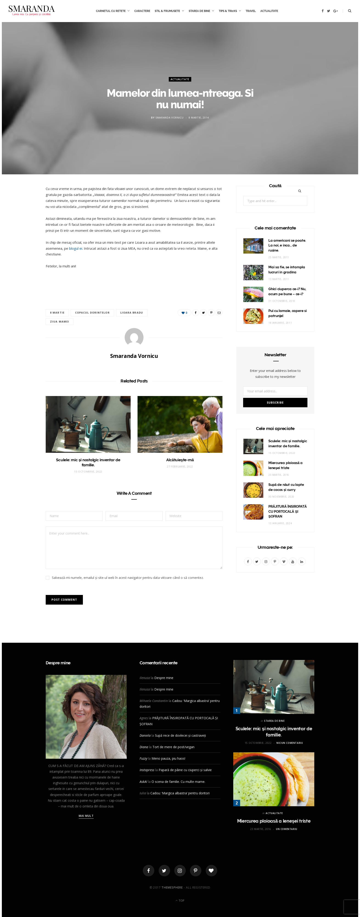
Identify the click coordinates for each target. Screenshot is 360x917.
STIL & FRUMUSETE (167, 11)
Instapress (147, 770)
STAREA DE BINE (199, 11)
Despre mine (163, 678)
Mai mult (86, 816)
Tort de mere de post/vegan (173, 747)
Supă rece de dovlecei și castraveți (180, 735)
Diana (144, 747)
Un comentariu (286, 829)
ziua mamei (59, 321)
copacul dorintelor (92, 312)
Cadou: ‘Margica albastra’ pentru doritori (180, 793)
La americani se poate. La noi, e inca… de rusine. (287, 245)
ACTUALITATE (269, 11)
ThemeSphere (172, 887)
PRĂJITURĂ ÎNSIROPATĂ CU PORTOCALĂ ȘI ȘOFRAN (287, 511)
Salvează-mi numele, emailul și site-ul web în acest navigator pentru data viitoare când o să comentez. (128, 577)
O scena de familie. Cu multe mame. (178, 781)
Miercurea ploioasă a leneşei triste (274, 821)
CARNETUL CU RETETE (111, 11)
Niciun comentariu (289, 742)
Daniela (145, 735)
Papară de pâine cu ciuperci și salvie (185, 770)
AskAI (143, 781)
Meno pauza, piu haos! (168, 758)
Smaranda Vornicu (169, 117)
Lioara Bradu (131, 312)
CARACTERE (142, 11)
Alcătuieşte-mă (180, 460)
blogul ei (75, 248)
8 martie (57, 312)
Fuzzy (143, 758)
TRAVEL (251, 11)
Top (180, 901)
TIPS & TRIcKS (228, 11)
